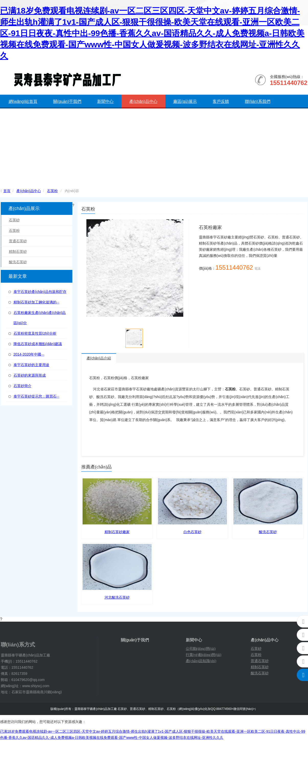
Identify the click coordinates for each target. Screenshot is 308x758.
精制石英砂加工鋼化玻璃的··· (37, 302)
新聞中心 (105, 101)
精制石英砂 (18, 251)
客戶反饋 (221, 101)
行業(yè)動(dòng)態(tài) (203, 655)
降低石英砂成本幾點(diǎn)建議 (38, 344)
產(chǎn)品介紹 (99, 358)
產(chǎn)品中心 (143, 101)
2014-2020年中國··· (29, 354)
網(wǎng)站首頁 (23, 101)
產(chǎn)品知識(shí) (201, 661)
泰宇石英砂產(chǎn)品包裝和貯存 (40, 292)
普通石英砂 (18, 241)
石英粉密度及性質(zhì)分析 (35, 333)
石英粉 (52, 191)
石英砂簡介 (22, 386)
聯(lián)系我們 (257, 101)
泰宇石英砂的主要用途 (31, 365)
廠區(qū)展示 (185, 101)
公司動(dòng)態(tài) (201, 649)
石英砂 (14, 220)
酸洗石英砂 (18, 262)
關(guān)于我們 (67, 101)
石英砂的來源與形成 (30, 375)
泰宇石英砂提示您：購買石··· (37, 396)
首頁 (6, 191)
